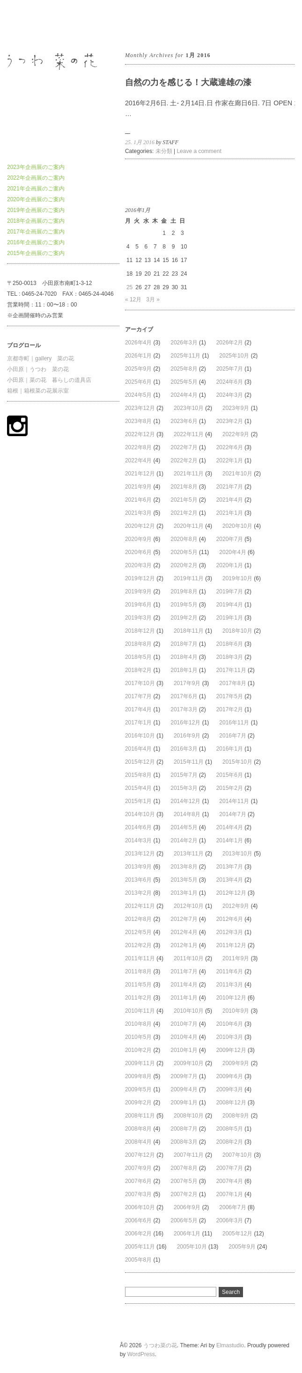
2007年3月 (138, 1194)
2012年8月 (138, 919)
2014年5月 (183, 827)
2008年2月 (229, 1142)
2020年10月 (237, 526)
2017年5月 (229, 696)
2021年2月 (183, 513)
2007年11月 (189, 1155)
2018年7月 (183, 644)
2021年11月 (189, 473)
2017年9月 (187, 683)
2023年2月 (229, 421)
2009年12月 (231, 1050)
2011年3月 (229, 984)
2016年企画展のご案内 (36, 242)
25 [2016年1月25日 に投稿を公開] (129, 287)
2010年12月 (231, 997)
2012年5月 (138, 932)
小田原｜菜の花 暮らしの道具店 (49, 380)
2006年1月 (187, 1233)
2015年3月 (183, 788)
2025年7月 (229, 368)
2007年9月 (138, 1168)
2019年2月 (183, 617)
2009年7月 (183, 1076)
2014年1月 (229, 840)
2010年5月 (138, 1037)
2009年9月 (235, 1063)
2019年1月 (229, 617)
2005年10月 (192, 1246)
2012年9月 (235, 906)
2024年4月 (183, 395)
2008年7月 (183, 1128)
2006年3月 (229, 1220)
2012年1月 (183, 945)
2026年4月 (138, 342)
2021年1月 (229, 513)
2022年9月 (235, 434)
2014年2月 (183, 840)
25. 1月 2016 (140, 142)
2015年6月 (229, 775)
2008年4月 (138, 1142)
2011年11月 (140, 958)
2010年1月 (183, 1050)
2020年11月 (189, 526)
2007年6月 (138, 1181)
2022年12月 (140, 434)
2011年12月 (231, 945)
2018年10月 (237, 631)
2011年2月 (138, 997)
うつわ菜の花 (24, 25)
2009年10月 (189, 1063)
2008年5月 (229, 1128)
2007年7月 (229, 1168)
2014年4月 (229, 827)
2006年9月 (187, 1207)
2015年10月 (237, 762)
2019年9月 (138, 591)
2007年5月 (183, 1181)
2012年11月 (140, 906)
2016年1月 (229, 748)
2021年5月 (183, 500)
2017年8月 (232, 683)
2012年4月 (183, 932)
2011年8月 (138, 971)
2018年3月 (229, 657)
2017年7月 (138, 696)
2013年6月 (138, 879)
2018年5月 (138, 657)
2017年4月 (138, 709)
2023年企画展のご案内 (36, 167)
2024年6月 (229, 382)
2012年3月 (229, 932)
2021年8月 (183, 486)
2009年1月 (183, 1102)
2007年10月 (237, 1155)
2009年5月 (138, 1089)
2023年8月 (138, 421)
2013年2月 (138, 893)
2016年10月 (140, 735)
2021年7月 (229, 486)
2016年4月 (138, 748)
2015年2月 (229, 788)
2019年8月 (183, 591)
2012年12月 (231, 893)
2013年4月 (229, 879)
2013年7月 (229, 866)
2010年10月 (189, 1011)
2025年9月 (138, 368)
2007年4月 (229, 1181)
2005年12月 (237, 1233)
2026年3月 (183, 342)
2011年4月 (183, 984)
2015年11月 (189, 762)
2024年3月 (229, 395)
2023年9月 (235, 408)
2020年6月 (138, 552)
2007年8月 (183, 1168)
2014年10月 (140, 814)
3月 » (153, 299)
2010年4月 (183, 1037)
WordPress (141, 1354)
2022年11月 (189, 434)
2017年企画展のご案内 (36, 231)
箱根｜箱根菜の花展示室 (38, 390)
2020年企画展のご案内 (36, 199)
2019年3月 (138, 617)
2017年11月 (231, 670)
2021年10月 (237, 473)
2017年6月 (183, 696)
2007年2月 (183, 1194)
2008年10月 (189, 1115)
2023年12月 (140, 408)
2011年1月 (183, 997)
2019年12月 (140, 578)
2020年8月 (183, 539)
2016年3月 (183, 748)
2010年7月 (183, 1024)
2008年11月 (140, 1115)
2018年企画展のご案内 (36, 221)
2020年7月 (229, 539)
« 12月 (133, 299)
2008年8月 (138, 1128)
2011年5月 (138, 984)
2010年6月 (229, 1024)
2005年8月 (138, 1259)
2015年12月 (140, 762)
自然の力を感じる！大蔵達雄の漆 (188, 82)
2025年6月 (138, 382)
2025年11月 (185, 355)
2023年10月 (189, 408)
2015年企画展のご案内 (36, 253)
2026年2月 (229, 342)
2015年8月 (138, 775)
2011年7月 (183, 971)
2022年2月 (183, 460)
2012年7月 (183, 919)
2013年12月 (140, 853)
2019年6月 (138, 604)
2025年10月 (234, 355)
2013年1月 (183, 893)
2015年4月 (138, 788)
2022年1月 (229, 460)
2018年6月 (229, 644)
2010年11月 (140, 1011)
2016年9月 (187, 735)
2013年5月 (183, 879)
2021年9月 (138, 486)
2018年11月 (189, 631)
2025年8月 (183, 368)
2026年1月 (138, 355)
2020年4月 (232, 552)
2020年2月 (183, 565)
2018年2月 (138, 670)
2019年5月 (183, 604)
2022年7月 (183, 447)
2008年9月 (235, 1115)
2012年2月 (138, 945)
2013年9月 (138, 866)
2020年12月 (140, 526)
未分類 (163, 151)
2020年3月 (138, 565)
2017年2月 (229, 709)
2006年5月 (183, 1220)
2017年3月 (183, 709)
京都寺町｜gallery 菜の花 (40, 358)
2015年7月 (183, 775)
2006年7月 (232, 1207)
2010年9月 (235, 1011)
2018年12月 (140, 631)
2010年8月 (138, 1024)
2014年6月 (138, 827)
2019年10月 (237, 578)
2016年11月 (234, 722)
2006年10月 (140, 1207)
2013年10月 (237, 853)
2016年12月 (185, 722)
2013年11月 (189, 853)
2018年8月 (138, 644)
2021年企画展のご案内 (36, 188)
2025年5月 (183, 382)
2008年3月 (183, 1142)
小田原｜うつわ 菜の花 (38, 369)
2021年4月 (229, 500)
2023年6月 (183, 421)
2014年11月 (234, 801)
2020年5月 (183, 552)
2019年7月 (229, 591)
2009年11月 (140, 1063)
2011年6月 (229, 971)
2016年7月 (232, 735)
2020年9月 (138, 539)
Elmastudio (230, 1345)
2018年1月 (183, 670)
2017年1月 (138, 722)
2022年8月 (138, 447)
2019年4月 (229, 604)
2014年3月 (138, 840)
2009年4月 (183, 1089)
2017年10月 (140, 683)
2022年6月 (229, 447)
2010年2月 (138, 1050)
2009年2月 (138, 1102)
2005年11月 (140, 1246)
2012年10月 (189, 906)
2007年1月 (229, 1194)
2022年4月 (138, 460)
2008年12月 (231, 1102)
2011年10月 (189, 958)
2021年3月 (138, 513)
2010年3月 (229, 1037)
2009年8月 (138, 1076)
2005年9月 (241, 1246)
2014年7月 (232, 814)
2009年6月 (229, 1076)
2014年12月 (185, 801)
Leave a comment (199, 151)
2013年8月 (183, 866)
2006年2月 (138, 1233)
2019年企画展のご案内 (36, 210)
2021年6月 (138, 500)
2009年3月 (229, 1089)
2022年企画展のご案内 (36, 178)
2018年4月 (183, 657)
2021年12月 (140, 473)
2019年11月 (189, 578)
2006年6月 (138, 1220)
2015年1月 (138, 801)
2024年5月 (138, 395)
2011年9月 (235, 958)
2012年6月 (229, 919)
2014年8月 (187, 814)
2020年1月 (229, 565)
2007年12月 (140, 1155)
